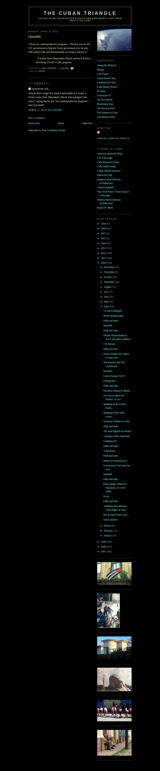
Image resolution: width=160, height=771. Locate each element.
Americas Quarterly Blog (109, 153)
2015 (103, 238)
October (108, 277)
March (107, 525)
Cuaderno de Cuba (106, 82)
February (108, 530)
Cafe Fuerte (103, 74)
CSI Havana (109, 344)
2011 (103, 258)
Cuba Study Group (106, 166)
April (107, 306)
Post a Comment (36, 118)
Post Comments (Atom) (53, 130)
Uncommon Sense (106, 117)
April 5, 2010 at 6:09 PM (45, 110)
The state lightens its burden (117, 431)
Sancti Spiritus (110, 519)
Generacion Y (104, 95)
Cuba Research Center (108, 162)
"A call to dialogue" (113, 310)
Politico (87, 58)
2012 (103, 253)
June (106, 296)
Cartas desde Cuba (106, 78)
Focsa (106, 496)
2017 (103, 233)
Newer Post (34, 123)
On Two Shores (104, 99)
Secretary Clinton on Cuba (116, 421)
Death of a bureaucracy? (115, 460)
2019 (103, 223)
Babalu (100, 69)
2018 (103, 228)
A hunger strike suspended (116, 436)
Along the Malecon (106, 65)
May (106, 301)
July (106, 291)
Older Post (87, 123)
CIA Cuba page (104, 157)
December (109, 267)
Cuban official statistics (108, 170)
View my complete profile (113, 138)
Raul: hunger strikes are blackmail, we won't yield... (115, 488)
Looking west (110, 441)
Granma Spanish (105, 187)
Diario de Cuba (104, 175)
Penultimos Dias (105, 104)
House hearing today (113, 315)
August (108, 287)
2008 (103, 546)
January (108, 535)
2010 (103, 262)
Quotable (107, 325)
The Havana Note (106, 108)
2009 (103, 541)
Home (61, 123)
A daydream (109, 451)
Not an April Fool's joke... (116, 514)
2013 (103, 248)
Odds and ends (110, 320)
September (109, 282)
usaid (41, 71)
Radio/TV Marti (105, 207)
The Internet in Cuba (107, 112)
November (109, 272)
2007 (103, 551)
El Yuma (101, 91)
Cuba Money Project (107, 86)
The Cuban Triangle (80, 13)
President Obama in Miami (116, 390)
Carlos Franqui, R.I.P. (114, 376)
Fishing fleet (109, 380)
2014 (103, 243)
